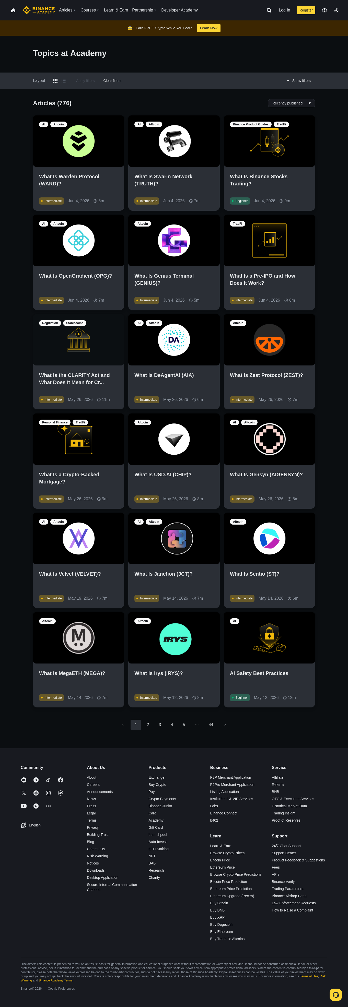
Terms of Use (309, 976)
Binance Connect (224, 813)
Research (156, 870)
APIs (276, 874)
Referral (278, 785)
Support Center (284, 853)
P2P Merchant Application (230, 777)
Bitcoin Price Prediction (228, 882)
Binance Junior (160, 806)
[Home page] (38, 10)
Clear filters (112, 81)
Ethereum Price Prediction (231, 889)
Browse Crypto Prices (227, 853)
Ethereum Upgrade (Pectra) (232, 896)
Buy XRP (217, 917)
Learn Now (208, 28)
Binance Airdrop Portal (289, 896)
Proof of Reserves (286, 820)
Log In (284, 10)
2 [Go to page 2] (148, 724)
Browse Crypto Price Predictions (236, 874)
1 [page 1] (136, 724)
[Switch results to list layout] (64, 81)
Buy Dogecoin (221, 924)
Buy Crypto (157, 785)
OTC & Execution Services (293, 799)
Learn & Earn (220, 846)
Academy (155, 820)
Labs (214, 806)
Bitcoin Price (220, 860)
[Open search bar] (267, 10)
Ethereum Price (222, 867)
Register (306, 10)
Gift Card (155, 827)
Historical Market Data (289, 806)
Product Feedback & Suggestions (298, 860)
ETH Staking (158, 849)
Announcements (100, 792)
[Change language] (324, 10)
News (91, 799)
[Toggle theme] (336, 10)
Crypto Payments (162, 799)
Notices (93, 863)
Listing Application (224, 792)
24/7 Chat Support (286, 846)
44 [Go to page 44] (211, 724)
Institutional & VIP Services (231, 799)
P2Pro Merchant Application (232, 785)
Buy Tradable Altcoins (227, 939)
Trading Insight (283, 813)
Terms (92, 820)
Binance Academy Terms (56, 980)
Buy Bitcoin (219, 903)
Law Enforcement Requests (294, 903)
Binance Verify (283, 882)
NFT (151, 856)
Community (96, 849)
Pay (151, 792)
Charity (154, 877)
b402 (214, 820)
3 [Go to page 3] (160, 724)
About (91, 777)
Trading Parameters (287, 889)
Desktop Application (102, 877)
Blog (90, 842)
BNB (275, 792)
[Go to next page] (225, 725)
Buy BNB (217, 910)
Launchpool (157, 835)
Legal (91, 813)
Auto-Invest (157, 842)
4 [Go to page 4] (172, 724)
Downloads (96, 870)
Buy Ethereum (221, 932)
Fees (276, 867)
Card (152, 813)
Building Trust (98, 835)
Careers (93, 785)
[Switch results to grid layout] (55, 81)
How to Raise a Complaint (292, 910)
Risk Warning (97, 856)
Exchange (156, 777)
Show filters (298, 80)
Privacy (93, 827)
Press (91, 806)
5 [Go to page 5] (184, 724)
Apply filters (85, 81)
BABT (153, 863)
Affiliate (278, 777)
